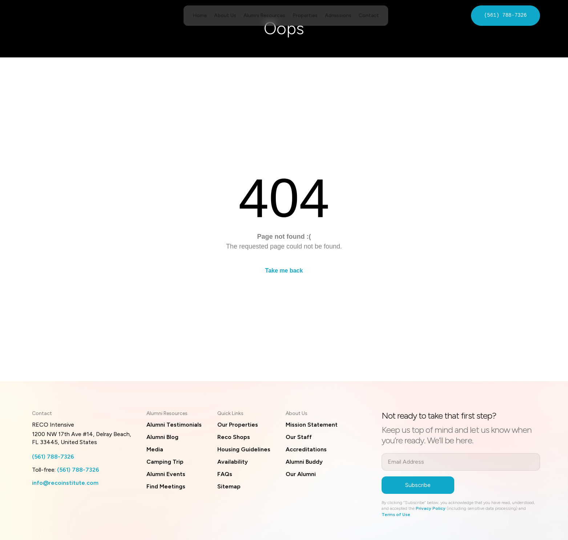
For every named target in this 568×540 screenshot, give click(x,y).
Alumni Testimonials (174, 424)
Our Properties (237, 424)
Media (154, 449)
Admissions (338, 15)
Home (200, 15)
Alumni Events (165, 474)
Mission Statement (312, 424)
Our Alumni (301, 474)
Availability (232, 461)
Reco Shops (233, 437)
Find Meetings (165, 486)
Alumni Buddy (304, 461)
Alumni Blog (162, 437)
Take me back (284, 270)
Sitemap (229, 486)
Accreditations (306, 449)
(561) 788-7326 (505, 15)
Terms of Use (396, 514)
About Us (225, 15)
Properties (305, 15)
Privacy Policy (431, 508)
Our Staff (299, 437)
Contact (369, 15)
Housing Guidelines (243, 449)
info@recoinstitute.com (65, 482)
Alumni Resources (264, 15)
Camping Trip (165, 461)
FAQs (224, 474)
